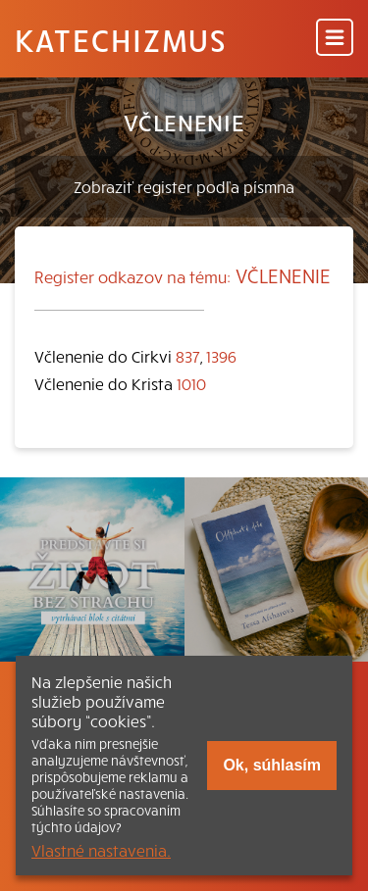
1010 (191, 383)
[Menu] (334, 39)
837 (188, 356)
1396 (221, 356)
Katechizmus (121, 39)
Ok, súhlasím (272, 765)
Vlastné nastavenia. (101, 850)
